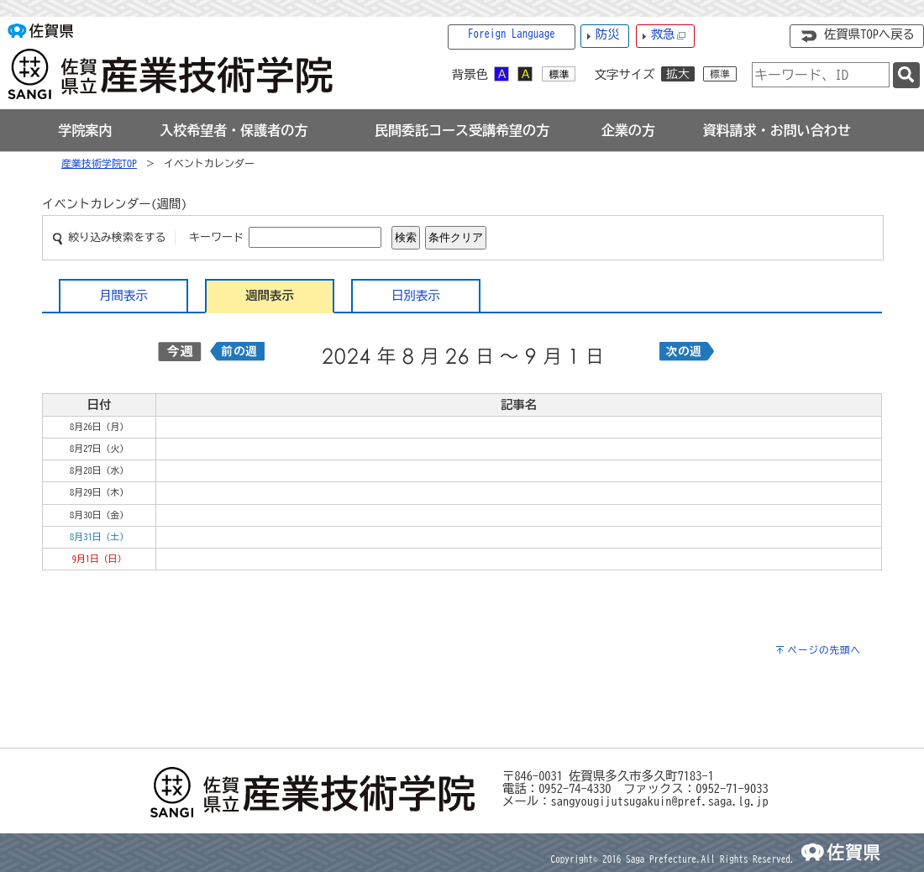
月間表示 (123, 295)
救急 (668, 35)
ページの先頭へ (824, 649)
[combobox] (821, 75)
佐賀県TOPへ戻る (869, 34)
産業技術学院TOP (99, 163)
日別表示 (415, 295)
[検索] (906, 75)
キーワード (216, 237)
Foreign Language (511, 34)
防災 (608, 34)
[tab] (85, 130)
